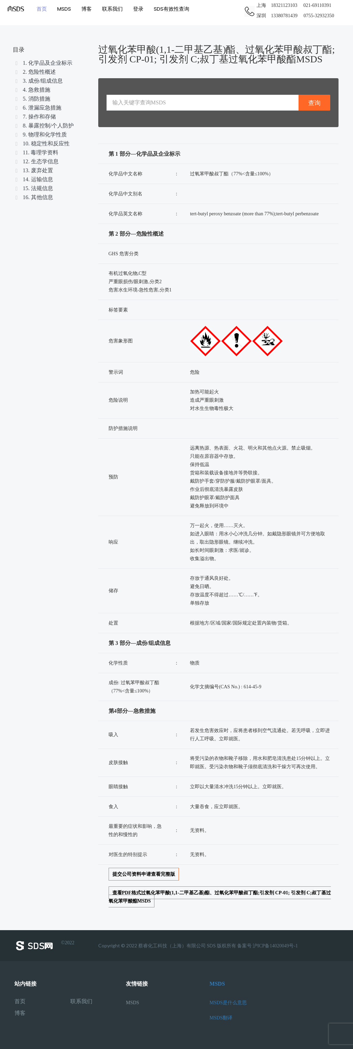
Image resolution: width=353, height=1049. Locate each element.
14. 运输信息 (33, 179)
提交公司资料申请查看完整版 (143, 874)
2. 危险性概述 (35, 72)
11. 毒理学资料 (36, 152)
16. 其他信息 (33, 197)
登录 (138, 8)
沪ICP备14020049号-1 (275, 945)
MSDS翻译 (221, 1017)
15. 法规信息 (33, 188)
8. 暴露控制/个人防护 (44, 125)
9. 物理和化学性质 (40, 134)
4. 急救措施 (32, 90)
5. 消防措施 (32, 99)
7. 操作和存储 (35, 117)
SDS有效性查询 (171, 8)
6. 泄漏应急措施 (37, 108)
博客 (86, 8)
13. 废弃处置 (33, 170)
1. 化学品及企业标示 (43, 63)
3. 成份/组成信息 (38, 81)
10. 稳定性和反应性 (42, 143)
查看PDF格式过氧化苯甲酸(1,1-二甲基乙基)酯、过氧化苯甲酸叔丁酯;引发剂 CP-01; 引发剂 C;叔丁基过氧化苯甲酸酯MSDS (220, 897)
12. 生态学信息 (36, 161)
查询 (314, 103)
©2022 (44, 945)
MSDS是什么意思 (228, 1002)
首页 (41, 8)
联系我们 (112, 8)
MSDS (64, 8)
